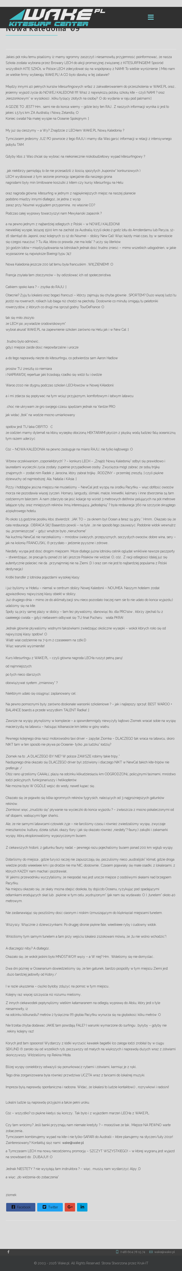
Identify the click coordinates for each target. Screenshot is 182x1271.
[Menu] (151, 17)
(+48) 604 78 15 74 (133, 1252)
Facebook (20, 1207)
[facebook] (8, 1252)
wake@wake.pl (73, 1143)
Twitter (49, 1207)
